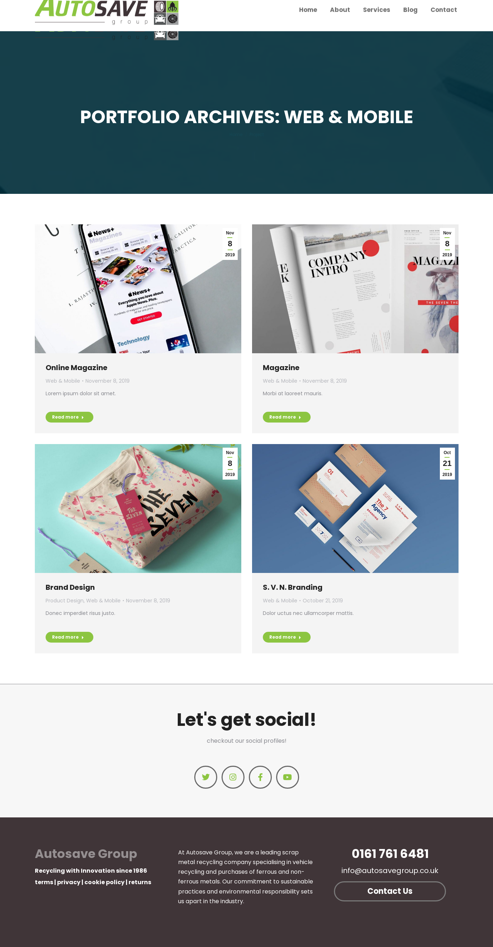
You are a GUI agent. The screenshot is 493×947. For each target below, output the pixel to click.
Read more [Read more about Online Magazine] (68, 417)
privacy (68, 882)
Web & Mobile (63, 380)
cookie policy (104, 882)
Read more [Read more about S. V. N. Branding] (285, 637)
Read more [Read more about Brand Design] (68, 637)
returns (140, 882)
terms (44, 882)
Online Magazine (76, 368)
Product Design (65, 600)
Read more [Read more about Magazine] (285, 417)
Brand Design (70, 587)
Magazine (281, 368)
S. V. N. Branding (292, 587)
